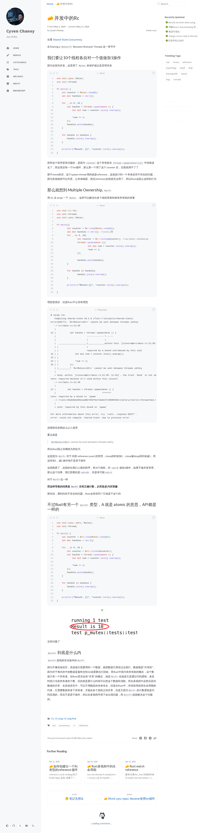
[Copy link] (154, 738)
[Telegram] (150, 738)
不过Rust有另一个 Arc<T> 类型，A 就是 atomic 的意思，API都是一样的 (179, 110)
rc (74, 725)
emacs (176, 62)
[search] (173, 3)
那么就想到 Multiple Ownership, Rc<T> (179, 106)
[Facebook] (145, 738)
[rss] (33, 826)
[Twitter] (141, 738)
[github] (14, 826)
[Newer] (129, 797)
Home (50, 3)
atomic (184, 73)
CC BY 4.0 (75, 738)
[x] (20, 826)
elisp (190, 68)
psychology (171, 68)
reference (83, 725)
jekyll (182, 68)
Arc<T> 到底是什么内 (175, 115)
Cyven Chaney (20, 31)
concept (177, 79)
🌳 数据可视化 (172, 31)
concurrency (64, 725)
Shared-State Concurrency (67, 39)
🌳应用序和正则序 (174, 40)
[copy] (153, 73)
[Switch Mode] (7, 826)
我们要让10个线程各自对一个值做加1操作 (179, 101)
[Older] (74, 797)
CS (52, 718)
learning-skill (171, 73)
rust (53, 725)
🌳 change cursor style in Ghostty (181, 36)
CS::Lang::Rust (70, 718)
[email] (26, 826)
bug (168, 79)
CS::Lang (58, 718)
